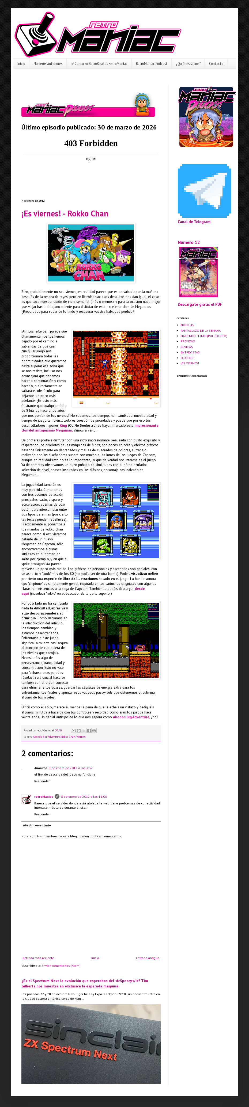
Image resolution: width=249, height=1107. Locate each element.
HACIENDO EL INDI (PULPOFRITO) (204, 336)
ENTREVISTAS (190, 352)
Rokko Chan (68, 737)
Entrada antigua (147, 958)
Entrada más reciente (38, 958)
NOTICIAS (187, 325)
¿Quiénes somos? (188, 63)
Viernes (80, 737)
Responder (42, 781)
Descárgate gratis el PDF (200, 304)
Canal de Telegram (194, 221)
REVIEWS (187, 347)
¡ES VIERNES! (190, 363)
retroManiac (43, 797)
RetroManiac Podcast (151, 63)
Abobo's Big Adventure (131, 717)
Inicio (21, 63)
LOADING (187, 358)
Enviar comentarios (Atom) (61, 966)
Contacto (216, 63)
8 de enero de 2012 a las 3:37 (71, 768)
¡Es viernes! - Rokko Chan (64, 213)
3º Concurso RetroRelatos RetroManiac (99, 63)
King (63, 425)
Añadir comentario (37, 825)
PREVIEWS (188, 341)
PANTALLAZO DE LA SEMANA (201, 331)
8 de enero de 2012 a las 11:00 (84, 797)
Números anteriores (48, 63)
